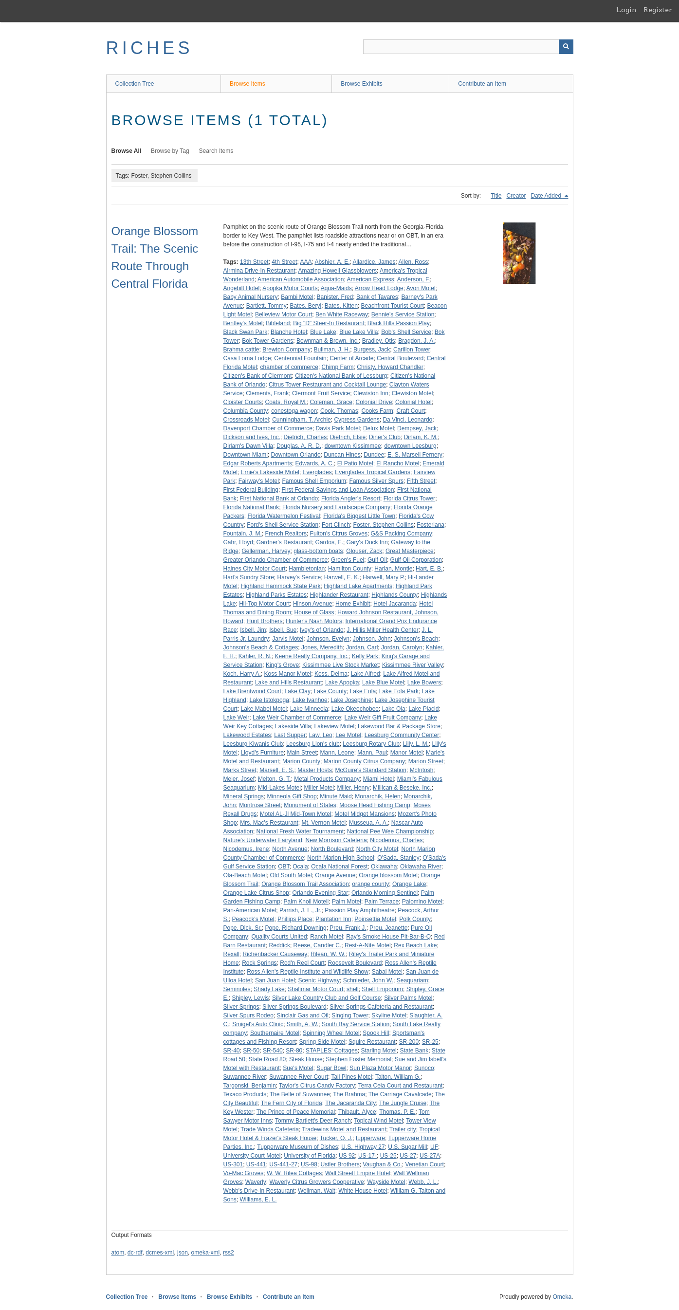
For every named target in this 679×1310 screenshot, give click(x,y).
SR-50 (251, 1050)
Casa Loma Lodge (247, 358)
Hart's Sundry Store (248, 577)
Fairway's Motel (259, 481)
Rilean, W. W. (328, 954)
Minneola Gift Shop (292, 796)
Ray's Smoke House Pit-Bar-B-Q (388, 936)
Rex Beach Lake (415, 945)
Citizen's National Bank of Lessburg (341, 375)
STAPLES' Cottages (332, 1050)
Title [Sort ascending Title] (496, 195)
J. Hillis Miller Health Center (382, 630)
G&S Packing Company (401, 533)
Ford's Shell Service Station (282, 524)
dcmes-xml (160, 1252)
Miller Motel (319, 787)
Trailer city (402, 1129)
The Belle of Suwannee (300, 1094)
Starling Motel (378, 1050)
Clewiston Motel (412, 393)
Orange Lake (409, 884)
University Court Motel (252, 1155)
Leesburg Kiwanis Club (253, 743)
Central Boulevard (400, 358)
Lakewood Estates (247, 735)
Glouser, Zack (364, 551)
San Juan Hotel (275, 980)
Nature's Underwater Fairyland (262, 840)
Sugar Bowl (331, 1068)
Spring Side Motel (322, 1041)
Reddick (279, 945)
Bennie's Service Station (403, 314)
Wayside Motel (386, 1182)
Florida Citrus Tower (409, 498)
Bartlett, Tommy (266, 305)
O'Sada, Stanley (398, 857)
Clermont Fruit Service (321, 393)
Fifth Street (421, 481)
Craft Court (410, 410)
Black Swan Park (245, 332)
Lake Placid (423, 708)
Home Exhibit (352, 603)
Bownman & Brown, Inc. (327, 340)
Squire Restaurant (372, 1041)
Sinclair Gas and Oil (303, 1015)
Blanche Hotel (289, 332)
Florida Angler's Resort (350, 498)
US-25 (388, 1155)
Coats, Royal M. (286, 402)
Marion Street (425, 761)
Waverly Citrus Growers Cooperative (316, 1182)
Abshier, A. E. (331, 261)
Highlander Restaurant (339, 594)
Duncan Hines (342, 454)
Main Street (302, 752)
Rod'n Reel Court (302, 962)
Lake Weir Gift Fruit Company (383, 717)
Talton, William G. (398, 1076)
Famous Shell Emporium (314, 481)
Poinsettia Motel (375, 919)
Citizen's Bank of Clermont (257, 375)
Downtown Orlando (296, 454)
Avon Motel (421, 288)
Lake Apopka (342, 682)
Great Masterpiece (409, 551)
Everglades (317, 472)
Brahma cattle (241, 349)
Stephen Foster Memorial (358, 1059)
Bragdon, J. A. (416, 340)
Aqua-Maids (336, 288)
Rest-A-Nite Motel (368, 945)
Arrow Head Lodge (379, 288)
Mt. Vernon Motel (324, 822)
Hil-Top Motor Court (264, 603)
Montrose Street (259, 805)
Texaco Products (245, 1094)
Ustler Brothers (340, 1164)
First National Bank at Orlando (279, 498)
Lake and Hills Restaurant (288, 682)
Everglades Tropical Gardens (372, 472)
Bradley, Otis (378, 340)
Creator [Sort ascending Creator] (516, 195)
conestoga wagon (294, 410)
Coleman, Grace (331, 402)
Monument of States (310, 805)
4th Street (284, 261)
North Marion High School (340, 857)
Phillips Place (294, 919)
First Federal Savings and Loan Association (338, 489)
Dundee (374, 454)
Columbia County (245, 410)
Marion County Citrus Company (364, 761)
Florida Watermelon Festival (284, 516)
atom (118, 1252)
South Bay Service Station (355, 1024)
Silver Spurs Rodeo (248, 1015)
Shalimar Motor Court (315, 989)
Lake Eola (363, 691)
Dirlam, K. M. (421, 437)
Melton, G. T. (274, 778)
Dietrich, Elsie (348, 437)
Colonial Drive (374, 402)
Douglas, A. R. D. (298, 446)
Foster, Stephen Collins (383, 524)
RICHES (149, 48)
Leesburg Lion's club (313, 743)
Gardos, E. (329, 542)
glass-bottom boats (318, 551)
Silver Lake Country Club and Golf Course (326, 998)
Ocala (300, 866)
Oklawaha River (420, 866)
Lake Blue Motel (383, 682)
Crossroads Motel (246, 419)
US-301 (233, 1164)
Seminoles (237, 989)
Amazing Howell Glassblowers (337, 270)
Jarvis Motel (287, 638)
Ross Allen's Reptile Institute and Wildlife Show (307, 971)
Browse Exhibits (361, 83)
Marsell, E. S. (276, 770)
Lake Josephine (350, 700)
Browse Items (247, 83)
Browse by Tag (170, 151)
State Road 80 (267, 1059)
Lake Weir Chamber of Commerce (297, 717)
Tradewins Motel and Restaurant (344, 1129)
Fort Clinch (336, 524)
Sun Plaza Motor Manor (380, 1068)
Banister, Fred (335, 297)
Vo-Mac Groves (243, 1173)
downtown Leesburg (410, 446)
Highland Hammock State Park (281, 586)
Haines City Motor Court (254, 568)
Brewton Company (286, 349)
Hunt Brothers (265, 621)
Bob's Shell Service (406, 332)
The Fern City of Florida (291, 1103)
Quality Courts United (279, 936)
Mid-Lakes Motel (279, 787)
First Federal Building (250, 489)
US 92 (347, 1155)
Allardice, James (374, 261)
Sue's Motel (298, 1068)
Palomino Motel (422, 901)
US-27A (430, 1155)
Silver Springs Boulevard (294, 1006)
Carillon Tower (411, 349)
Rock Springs (259, 962)
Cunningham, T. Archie (301, 419)
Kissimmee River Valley (412, 665)
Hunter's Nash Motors (314, 621)
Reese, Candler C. (318, 945)
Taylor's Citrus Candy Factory (317, 1085)
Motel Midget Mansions (364, 814)
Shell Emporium (382, 989)
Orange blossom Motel (388, 875)
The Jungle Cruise (402, 1103)
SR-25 (430, 1041)
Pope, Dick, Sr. (242, 927)
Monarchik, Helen (377, 796)
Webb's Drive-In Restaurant (259, 1190)
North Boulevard (332, 849)
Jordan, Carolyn (401, 647)
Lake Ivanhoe (310, 700)
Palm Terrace (382, 901)
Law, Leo (320, 735)
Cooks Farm (377, 410)
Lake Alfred (365, 673)
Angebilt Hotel (241, 288)
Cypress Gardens (356, 419)
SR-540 (273, 1050)
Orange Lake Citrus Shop (256, 892)
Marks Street (240, 770)
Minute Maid (335, 796)
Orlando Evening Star (321, 892)
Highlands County (394, 594)
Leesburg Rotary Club (371, 743)
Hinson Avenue (312, 603)
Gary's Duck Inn (367, 542)
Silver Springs (241, 1006)
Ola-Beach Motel (245, 875)
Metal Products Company (327, 778)
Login (626, 10)
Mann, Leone (337, 752)
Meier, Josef (239, 778)
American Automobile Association (300, 279)
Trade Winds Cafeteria (269, 1129)
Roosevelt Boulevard (355, 962)
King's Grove (282, 665)
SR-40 (231, 1050)
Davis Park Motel (338, 428)
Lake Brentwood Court (252, 691)
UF (434, 1147)
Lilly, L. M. (416, 743)
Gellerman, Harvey (266, 551)
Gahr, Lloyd (238, 542)
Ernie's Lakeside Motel (270, 472)
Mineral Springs (243, 796)
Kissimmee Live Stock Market (340, 665)
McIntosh (422, 770)
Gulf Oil (377, 559)
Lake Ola (393, 708)
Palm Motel (346, 901)
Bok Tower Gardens (267, 340)
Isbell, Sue (282, 630)
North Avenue (290, 849)
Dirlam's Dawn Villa (248, 446)
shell (353, 989)
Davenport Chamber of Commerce (267, 428)
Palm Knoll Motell (306, 901)
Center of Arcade (351, 358)
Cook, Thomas (339, 410)
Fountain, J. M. (242, 533)
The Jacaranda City (350, 1103)
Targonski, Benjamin (249, 1085)
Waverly (255, 1182)
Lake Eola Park (399, 691)
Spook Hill (376, 1033)
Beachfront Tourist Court (392, 305)
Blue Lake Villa (358, 332)
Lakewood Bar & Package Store (399, 726)
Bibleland (278, 323)
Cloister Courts (242, 402)
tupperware (370, 1138)
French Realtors (286, 533)
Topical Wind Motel (378, 1120)
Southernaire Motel (274, 1033)
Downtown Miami (245, 454)
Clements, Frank (267, 393)
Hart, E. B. (429, 568)
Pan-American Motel (249, 910)
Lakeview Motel (334, 726)
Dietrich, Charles (305, 437)
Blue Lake (323, 332)
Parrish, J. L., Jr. (300, 910)
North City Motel (377, 849)
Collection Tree (134, 83)
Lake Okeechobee (355, 708)
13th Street (254, 261)
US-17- (367, 1155)
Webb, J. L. (423, 1182)
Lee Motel (348, 735)
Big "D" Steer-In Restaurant (328, 323)
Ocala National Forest (339, 866)
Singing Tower (349, 1015)
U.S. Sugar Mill (407, 1147)
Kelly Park (365, 656)
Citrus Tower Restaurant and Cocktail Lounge (327, 384)
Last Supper (290, 735)
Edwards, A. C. (314, 463)
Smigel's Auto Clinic (257, 1024)
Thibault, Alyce (357, 1111)
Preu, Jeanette (388, 927)
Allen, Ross (413, 261)
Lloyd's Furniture (262, 752)
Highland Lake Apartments (358, 586)
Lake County (330, 691)
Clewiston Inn (370, 393)
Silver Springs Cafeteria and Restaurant (381, 1006)
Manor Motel (406, 752)
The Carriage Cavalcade (400, 1094)
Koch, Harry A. (242, 673)
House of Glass (314, 612)
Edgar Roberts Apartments (257, 463)
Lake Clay (298, 691)
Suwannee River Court (298, 1076)
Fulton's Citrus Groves (338, 533)
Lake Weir (236, 717)
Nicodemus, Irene (246, 849)
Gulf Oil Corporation (416, 559)
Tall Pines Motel (351, 1076)
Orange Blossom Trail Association (305, 884)
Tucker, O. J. (336, 1138)
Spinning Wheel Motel (331, 1033)
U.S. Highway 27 (363, 1147)
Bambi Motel (297, 297)
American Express (370, 279)
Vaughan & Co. (382, 1164)
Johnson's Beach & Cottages (260, 647)
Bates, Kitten (341, 305)
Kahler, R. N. (255, 656)
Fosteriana (430, 524)
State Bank (414, 1050)
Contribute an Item (482, 83)
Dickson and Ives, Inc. (251, 437)
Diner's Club (385, 437)
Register (657, 10)
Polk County (415, 919)
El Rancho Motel (397, 463)
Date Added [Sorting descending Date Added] (547, 195)
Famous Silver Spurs (376, 481)
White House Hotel (362, 1190)
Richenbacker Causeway (275, 954)
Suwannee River (244, 1076)
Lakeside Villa (293, 726)
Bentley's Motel (243, 323)
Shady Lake (269, 989)
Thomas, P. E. (397, 1111)
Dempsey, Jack (417, 428)
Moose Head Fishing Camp (374, 805)
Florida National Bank (251, 507)
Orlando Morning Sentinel (384, 892)
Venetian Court (424, 1164)
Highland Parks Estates (276, 594)
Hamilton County (349, 568)
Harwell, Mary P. (383, 577)
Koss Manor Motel (288, 673)
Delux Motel (378, 428)
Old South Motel (291, 875)
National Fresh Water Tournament (300, 831)
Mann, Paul (372, 752)
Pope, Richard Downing (296, 927)
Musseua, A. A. (368, 822)
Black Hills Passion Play (398, 323)
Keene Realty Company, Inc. (312, 656)
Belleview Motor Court (283, 314)
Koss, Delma (331, 673)
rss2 (228, 1252)
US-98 (309, 1164)
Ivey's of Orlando (322, 630)
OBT (283, 866)
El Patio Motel (355, 463)
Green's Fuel (347, 559)
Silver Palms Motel (408, 998)
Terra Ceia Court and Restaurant (400, 1085)
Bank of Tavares (377, 297)
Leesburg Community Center (402, 735)
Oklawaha (384, 866)
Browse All (126, 151)
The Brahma (349, 1094)
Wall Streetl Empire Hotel (357, 1173)
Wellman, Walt (316, 1190)
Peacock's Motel (253, 919)
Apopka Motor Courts (289, 288)
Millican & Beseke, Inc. (402, 787)
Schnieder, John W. (368, 980)
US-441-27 (283, 1164)
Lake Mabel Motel (264, 708)
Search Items (216, 151)
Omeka (561, 1296)
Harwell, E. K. (342, 577)
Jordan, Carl (362, 647)
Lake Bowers (424, 682)
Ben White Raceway (341, 314)
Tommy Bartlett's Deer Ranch (313, 1120)
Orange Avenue (335, 875)
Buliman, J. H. (332, 349)
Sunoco (424, 1068)
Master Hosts (314, 770)
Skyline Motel (388, 1015)
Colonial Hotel (413, 402)
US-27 (408, 1155)
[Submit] (566, 46)
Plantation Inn (333, 919)
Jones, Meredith (322, 647)
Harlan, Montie (393, 568)
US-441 (256, 1164)
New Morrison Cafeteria (336, 840)
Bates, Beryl (305, 305)
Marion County (301, 761)
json (182, 1252)
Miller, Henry (353, 787)
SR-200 (409, 1041)
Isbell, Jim (253, 630)
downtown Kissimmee (353, 446)
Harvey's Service (299, 577)
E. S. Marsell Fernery (414, 454)
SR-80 (294, 1050)
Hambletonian (307, 568)
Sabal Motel (387, 971)
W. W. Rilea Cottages (294, 1173)
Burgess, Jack (371, 349)
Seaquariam (412, 980)
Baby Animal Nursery (250, 297)
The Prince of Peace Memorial (296, 1111)
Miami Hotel (378, 778)
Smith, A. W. (302, 1024)
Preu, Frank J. (348, 927)
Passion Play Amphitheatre (359, 910)
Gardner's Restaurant (284, 542)
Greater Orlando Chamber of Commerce (275, 559)
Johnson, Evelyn (328, 638)
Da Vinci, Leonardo (407, 419)
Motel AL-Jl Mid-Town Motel (295, 814)
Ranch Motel (326, 936)
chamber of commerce (289, 367)
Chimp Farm (338, 367)
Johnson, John (372, 638)
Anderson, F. (413, 279)
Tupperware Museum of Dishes (297, 1147)
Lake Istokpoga (269, 700)
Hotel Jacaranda (394, 603)
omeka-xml (205, 1252)
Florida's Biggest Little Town (359, 516)
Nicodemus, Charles (396, 840)
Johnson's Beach (416, 638)
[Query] (468, 46)
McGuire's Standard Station (370, 770)
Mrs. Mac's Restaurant (269, 822)
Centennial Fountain (300, 358)
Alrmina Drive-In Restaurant (259, 270)
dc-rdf (135, 1252)
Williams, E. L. (258, 1199)
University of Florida (309, 1155)
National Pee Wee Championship (390, 831)
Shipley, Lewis (250, 998)
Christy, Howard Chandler (390, 367)
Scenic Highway (319, 980)
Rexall (231, 954)
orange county (370, 884)
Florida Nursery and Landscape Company (336, 507)
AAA (306, 261)
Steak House (306, 1059)
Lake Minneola (309, 708)
